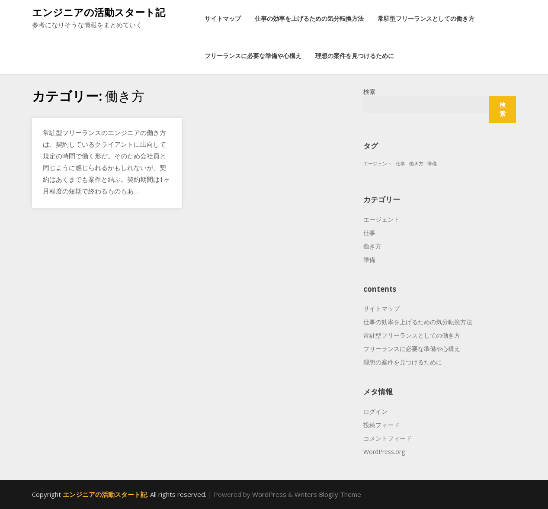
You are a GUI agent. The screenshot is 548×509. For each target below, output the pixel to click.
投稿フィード (381, 425)
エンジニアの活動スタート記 (98, 12)
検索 (369, 91)
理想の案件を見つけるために (354, 56)
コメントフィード (387, 438)
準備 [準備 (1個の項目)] (432, 164)
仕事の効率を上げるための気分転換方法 (309, 18)
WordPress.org (384, 452)
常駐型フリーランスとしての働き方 (426, 18)
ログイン (375, 411)
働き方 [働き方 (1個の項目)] (416, 164)
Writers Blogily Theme (328, 494)
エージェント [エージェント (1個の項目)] (377, 164)
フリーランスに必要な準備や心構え (253, 56)
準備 (369, 259)
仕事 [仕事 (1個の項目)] (400, 164)
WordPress (269, 494)
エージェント (381, 219)
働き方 (372, 246)
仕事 (369, 233)
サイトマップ (223, 18)
